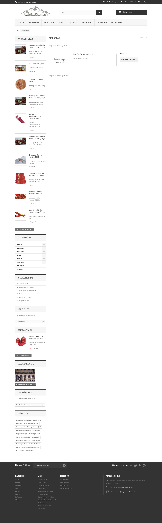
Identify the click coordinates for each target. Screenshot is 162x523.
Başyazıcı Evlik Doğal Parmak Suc (28, 430)
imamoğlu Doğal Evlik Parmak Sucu (28, 420)
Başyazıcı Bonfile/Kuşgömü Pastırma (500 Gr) (35, 116)
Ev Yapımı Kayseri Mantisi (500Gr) (35, 156)
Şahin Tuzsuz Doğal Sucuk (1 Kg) (27, 447)
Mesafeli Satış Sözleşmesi (27, 290)
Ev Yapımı (102, 22)
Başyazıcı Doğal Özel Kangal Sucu (28, 434)
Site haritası (42, 509)
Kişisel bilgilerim (66, 488)
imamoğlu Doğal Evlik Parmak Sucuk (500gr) (37, 97)
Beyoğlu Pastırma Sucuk (27, 315)
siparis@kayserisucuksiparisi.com (127, 492)
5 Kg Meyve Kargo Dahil (24, 450)
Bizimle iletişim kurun (45, 491)
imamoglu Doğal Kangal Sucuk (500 (28, 427)
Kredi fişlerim (65, 482)
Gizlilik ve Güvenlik (25, 297)
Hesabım (64, 475)
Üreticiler (23, 309)
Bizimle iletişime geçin (111, 2)
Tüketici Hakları (24, 284)
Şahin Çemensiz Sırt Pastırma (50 (27, 437)
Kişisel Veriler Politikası (26, 287)
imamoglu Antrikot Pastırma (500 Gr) (35, 193)
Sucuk (20, 22)
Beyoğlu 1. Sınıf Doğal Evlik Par (27, 423)
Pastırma (34, 22)
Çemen (74, 22)
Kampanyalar (25, 330)
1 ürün (122, 54)
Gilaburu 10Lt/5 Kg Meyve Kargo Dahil (36, 337)
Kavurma (49, 22)
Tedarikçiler (24, 392)
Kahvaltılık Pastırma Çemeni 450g (28, 440)
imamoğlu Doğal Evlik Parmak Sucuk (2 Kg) (37, 138)
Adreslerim (64, 485)
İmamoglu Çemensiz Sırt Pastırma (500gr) (36, 174)
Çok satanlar (25, 39)
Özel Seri (87, 22)
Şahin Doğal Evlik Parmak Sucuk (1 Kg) (37, 211)
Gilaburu (116, 22)
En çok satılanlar (43, 485)
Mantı (61, 22)
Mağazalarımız (24, 301)
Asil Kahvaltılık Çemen (37, 63)
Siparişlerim (64, 479)
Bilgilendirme (25, 277)
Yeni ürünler (42, 482)
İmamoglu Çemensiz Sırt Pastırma (28, 444)
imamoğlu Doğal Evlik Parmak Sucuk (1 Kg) (37, 46)
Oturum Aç (142, 2)
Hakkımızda (23, 294)
